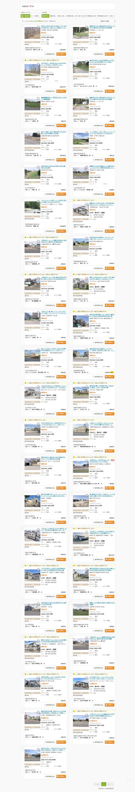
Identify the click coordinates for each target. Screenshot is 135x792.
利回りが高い (61, 16)
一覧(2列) (26, 16)
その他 (111, 16)
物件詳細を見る (50, 54)
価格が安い (45, 16)
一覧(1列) (36, 16)
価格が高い (53, 16)
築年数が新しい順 (72, 16)
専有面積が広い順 (102, 16)
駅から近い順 (82, 16)
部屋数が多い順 (91, 16)
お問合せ (61, 54)
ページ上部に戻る (129, 782)
